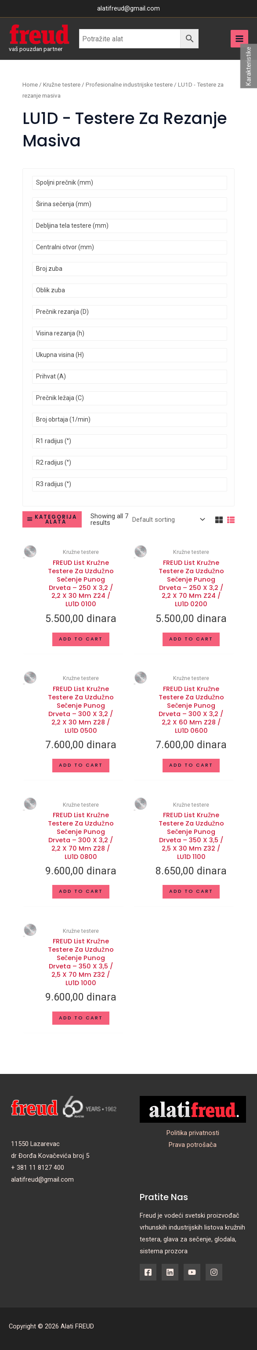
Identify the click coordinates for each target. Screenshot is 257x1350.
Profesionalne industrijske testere (129, 84)
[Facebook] (148, 1272)
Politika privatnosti (193, 1133)
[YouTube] (192, 1272)
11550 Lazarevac (35, 1144)
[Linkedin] (170, 1272)
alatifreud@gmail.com (42, 1179)
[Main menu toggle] (239, 38)
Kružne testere (61, 84)
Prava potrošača (193, 1145)
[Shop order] (167, 519)
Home (30, 84)
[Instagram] (214, 1272)
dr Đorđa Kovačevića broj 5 (50, 1156)
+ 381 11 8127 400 (37, 1168)
